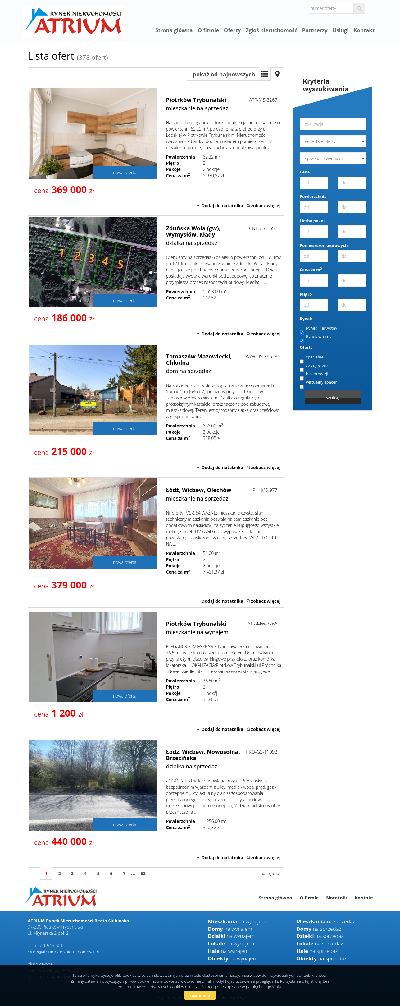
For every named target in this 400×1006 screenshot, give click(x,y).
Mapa (277, 74)
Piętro (306, 294)
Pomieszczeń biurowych (324, 245)
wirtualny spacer (318, 382)
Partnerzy (315, 30)
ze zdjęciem (314, 365)
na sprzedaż (325, 921)
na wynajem (237, 921)
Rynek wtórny (315, 337)
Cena (305, 172)
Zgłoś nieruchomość (271, 30)
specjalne (312, 357)
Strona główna (174, 30)
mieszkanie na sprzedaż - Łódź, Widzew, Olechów (156, 542)
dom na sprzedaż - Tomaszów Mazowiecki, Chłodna (156, 409)
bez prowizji (314, 374)
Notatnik (336, 897)
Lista (264, 74)
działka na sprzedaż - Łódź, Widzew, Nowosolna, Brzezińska (156, 801)
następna (269, 873)
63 (143, 873)
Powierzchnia (313, 196)
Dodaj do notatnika (222, 206)
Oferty (232, 30)
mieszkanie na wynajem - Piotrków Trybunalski (156, 673)
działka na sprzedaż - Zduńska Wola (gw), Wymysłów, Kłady (156, 278)
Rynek (306, 318)
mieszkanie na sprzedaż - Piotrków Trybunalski (156, 149)
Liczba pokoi (312, 221)
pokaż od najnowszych (224, 74)
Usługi (341, 30)
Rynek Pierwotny (318, 328)
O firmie (208, 30)
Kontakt (364, 30)
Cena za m (311, 269)
